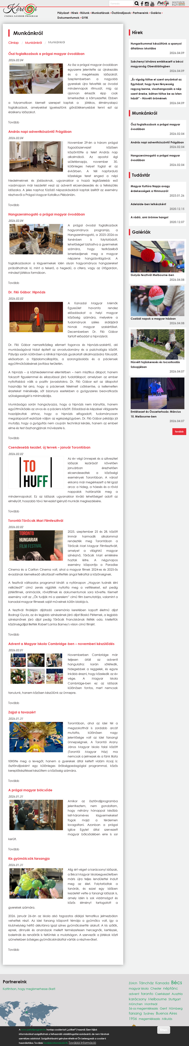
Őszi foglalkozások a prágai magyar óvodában (46, 54)
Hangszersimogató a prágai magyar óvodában (46, 214)
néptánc (170, 988)
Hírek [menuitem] (74, 13)
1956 (133, 1018)
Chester (155, 988)
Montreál (151, 1004)
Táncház (146, 983)
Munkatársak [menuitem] (100, 13)
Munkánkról (33, 43)
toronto (147, 993)
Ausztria (177, 994)
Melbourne (157, 999)
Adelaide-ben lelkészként (148, 204)
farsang (135, 1013)
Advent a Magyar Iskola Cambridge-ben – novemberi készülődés (61, 644)
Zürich (133, 983)
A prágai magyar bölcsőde (30, 790)
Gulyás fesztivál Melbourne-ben (152, 275)
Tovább (179, 431)
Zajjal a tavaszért (21, 712)
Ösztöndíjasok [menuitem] (121, 13)
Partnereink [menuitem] (140, 13)
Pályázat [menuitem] (63, 13)
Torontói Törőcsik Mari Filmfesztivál (35, 520)
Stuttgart (175, 999)
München (136, 1004)
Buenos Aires (166, 1013)
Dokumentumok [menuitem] (68, 17)
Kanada (162, 983)
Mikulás (167, 1019)
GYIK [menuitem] (85, 17)
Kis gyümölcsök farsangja (29, 858)
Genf (163, 1008)
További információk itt (55, 1043)
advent (134, 994)
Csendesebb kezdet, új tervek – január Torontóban (49, 447)
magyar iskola (139, 988)
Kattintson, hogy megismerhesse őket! (29, 989)
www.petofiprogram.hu (33, 1029)
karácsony (137, 999)
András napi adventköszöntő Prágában (40, 131)
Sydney (149, 1013)
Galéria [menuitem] (156, 13)
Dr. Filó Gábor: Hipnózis (26, 292)
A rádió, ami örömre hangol (149, 217)
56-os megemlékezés (143, 1008)
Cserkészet (162, 994)
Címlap (13, 43)
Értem (163, 1030)
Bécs (176, 982)
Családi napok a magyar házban (153, 318)
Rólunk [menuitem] (85, 13)
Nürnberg (176, 1008)
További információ (82, 1042)
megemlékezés (149, 1019)
